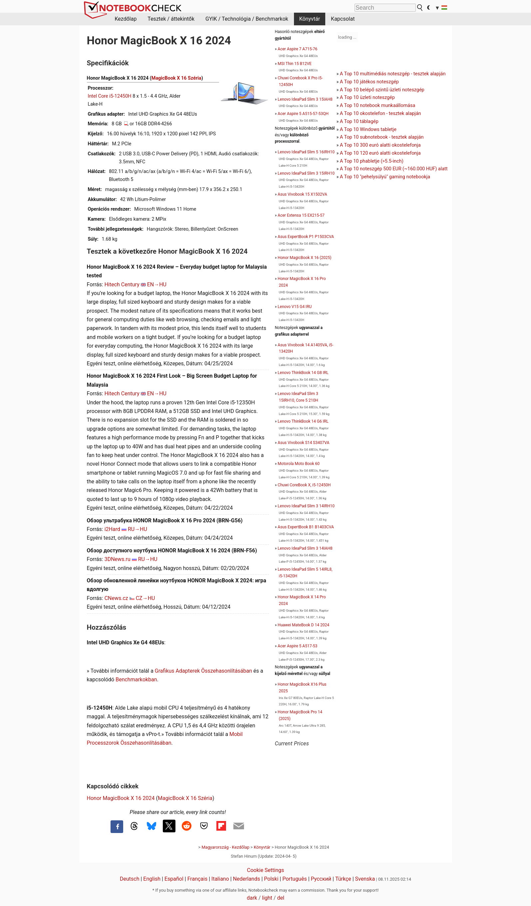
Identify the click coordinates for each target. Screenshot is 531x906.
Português (294, 879)
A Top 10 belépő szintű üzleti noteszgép (382, 90)
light (267, 898)
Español (173, 879)
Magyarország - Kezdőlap (225, 847)
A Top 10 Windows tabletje (368, 129)
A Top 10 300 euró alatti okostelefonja (380, 145)
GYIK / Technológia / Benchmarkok (246, 19)
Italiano (220, 879)
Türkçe (343, 879)
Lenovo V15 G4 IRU (295, 306)
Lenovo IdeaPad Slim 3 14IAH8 (305, 548)
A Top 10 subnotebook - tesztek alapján (382, 137)
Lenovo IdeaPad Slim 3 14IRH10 (306, 506)
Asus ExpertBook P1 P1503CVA (306, 236)
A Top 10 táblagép (359, 121)
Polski (271, 879)
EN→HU (156, 284)
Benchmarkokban (136, 679)
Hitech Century (122, 284)
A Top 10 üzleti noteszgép (367, 97)
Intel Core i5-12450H (110, 96)
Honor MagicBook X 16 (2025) (304, 257)
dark (252, 898)
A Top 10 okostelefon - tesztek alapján (380, 113)
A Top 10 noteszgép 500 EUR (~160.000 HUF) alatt (394, 169)
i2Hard (112, 529)
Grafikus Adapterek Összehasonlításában (203, 671)
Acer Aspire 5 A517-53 (297, 646)
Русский (321, 879)
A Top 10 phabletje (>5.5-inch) (371, 161)
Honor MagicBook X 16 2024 (121, 798)
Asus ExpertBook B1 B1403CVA (306, 527)
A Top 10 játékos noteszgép (369, 82)
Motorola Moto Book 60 (299, 463)
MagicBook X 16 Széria (176, 78)
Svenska (365, 879)
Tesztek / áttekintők (170, 19)
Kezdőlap (126, 19)
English (151, 879)
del (280, 898)
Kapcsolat (343, 19)
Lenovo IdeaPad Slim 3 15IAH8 (305, 99)
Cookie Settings (265, 870)
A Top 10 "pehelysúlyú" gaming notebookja (385, 177)
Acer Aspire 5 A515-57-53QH (303, 113)
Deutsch (129, 879)
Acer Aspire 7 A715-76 (297, 49)
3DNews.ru (118, 559)
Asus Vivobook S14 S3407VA (303, 442)
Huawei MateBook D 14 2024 (303, 625)
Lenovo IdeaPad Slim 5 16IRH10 (306, 152)
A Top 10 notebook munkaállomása (377, 105)
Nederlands (246, 879)
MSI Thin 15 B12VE (295, 63)
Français (197, 879)
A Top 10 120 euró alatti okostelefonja (380, 153)
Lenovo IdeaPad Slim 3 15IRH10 (306, 173)
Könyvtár (309, 19)
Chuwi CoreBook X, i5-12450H (304, 485)
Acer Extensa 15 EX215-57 (301, 215)
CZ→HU (145, 598)
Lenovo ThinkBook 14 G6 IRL (303, 421)
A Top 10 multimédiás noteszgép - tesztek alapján (393, 74)
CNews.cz (116, 598)
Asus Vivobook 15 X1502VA (302, 194)
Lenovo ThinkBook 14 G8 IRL (303, 372)
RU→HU (137, 529)
